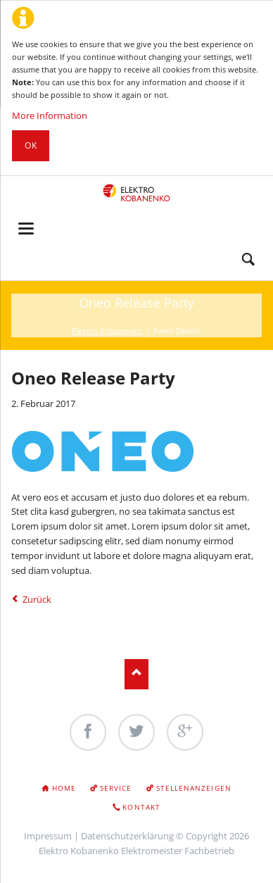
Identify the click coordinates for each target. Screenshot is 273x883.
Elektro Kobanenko (107, 330)
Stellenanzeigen (193, 788)
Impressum (48, 835)
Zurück (37, 599)
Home (64, 788)
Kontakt (141, 807)
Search (248, 259)
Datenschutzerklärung (127, 835)
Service (116, 788)
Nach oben (137, 674)
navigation (26, 228)
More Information (49, 115)
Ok (31, 145)
